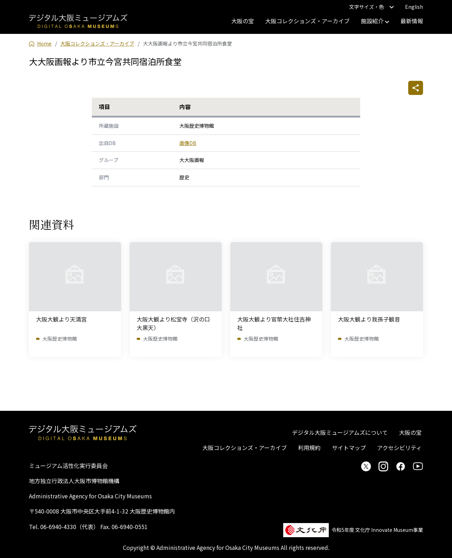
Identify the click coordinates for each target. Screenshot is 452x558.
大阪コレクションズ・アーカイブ (307, 21)
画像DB (187, 142)
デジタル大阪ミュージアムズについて (340, 432)
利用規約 (309, 447)
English (414, 6)
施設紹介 (375, 21)
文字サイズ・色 (371, 6)
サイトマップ (349, 447)
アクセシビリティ (399, 447)
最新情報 (411, 21)
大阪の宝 (242, 21)
